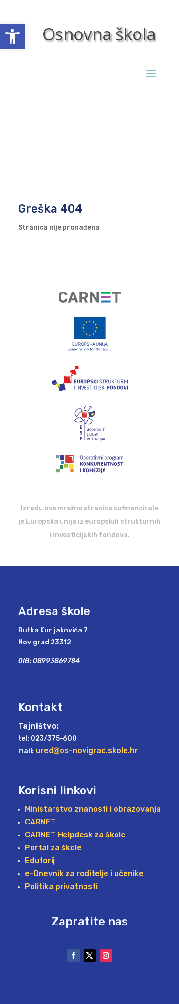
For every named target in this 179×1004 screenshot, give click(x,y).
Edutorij (40, 861)
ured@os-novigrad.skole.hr (87, 750)
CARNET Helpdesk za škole (75, 835)
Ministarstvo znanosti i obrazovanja (93, 809)
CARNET (40, 822)
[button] (12, 36)
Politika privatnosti (61, 886)
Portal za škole (53, 848)
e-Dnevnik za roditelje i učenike (84, 874)
